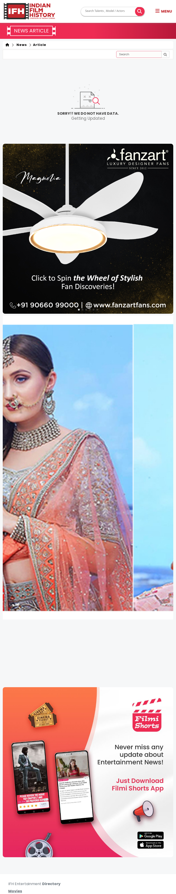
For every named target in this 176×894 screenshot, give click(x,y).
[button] (163, 11)
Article (39, 45)
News (21, 45)
